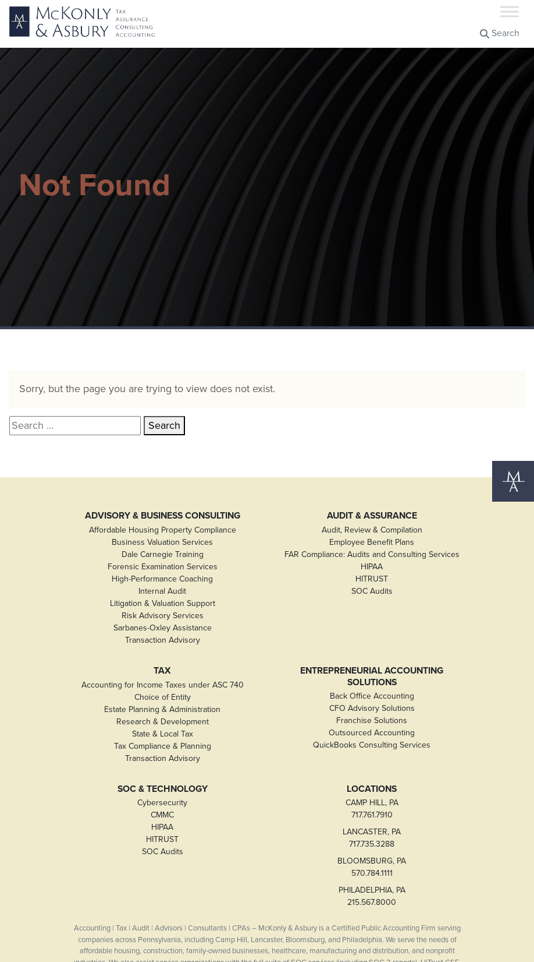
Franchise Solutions (371, 720)
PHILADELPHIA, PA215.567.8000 (372, 896)
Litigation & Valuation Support (162, 603)
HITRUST (371, 579)
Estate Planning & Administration (162, 709)
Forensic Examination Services (163, 567)
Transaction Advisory (162, 640)
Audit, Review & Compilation (372, 530)
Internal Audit (162, 591)
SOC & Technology (163, 789)
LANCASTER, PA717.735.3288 (372, 838)
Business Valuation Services (162, 542)
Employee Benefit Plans (371, 542)
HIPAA (372, 567)
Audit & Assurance (372, 515)
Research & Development (162, 722)
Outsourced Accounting (372, 733)
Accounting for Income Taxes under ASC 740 (162, 685)
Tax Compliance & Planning (162, 746)
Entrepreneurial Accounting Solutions (371, 676)
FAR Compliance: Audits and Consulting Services (372, 554)
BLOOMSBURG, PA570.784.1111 (371, 867)
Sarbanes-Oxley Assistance (162, 628)
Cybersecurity (162, 803)
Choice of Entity (162, 697)
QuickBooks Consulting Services (371, 745)
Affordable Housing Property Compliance (162, 530)
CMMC (162, 815)
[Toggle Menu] (509, 11)
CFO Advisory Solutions (372, 708)
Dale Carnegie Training (163, 554)
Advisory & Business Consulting (162, 515)
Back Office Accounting (372, 696)
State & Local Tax (162, 734)
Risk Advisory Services (163, 615)
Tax (162, 670)
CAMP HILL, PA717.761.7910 (372, 809)
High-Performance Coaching (162, 579)
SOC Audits (372, 591)
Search (499, 33)
